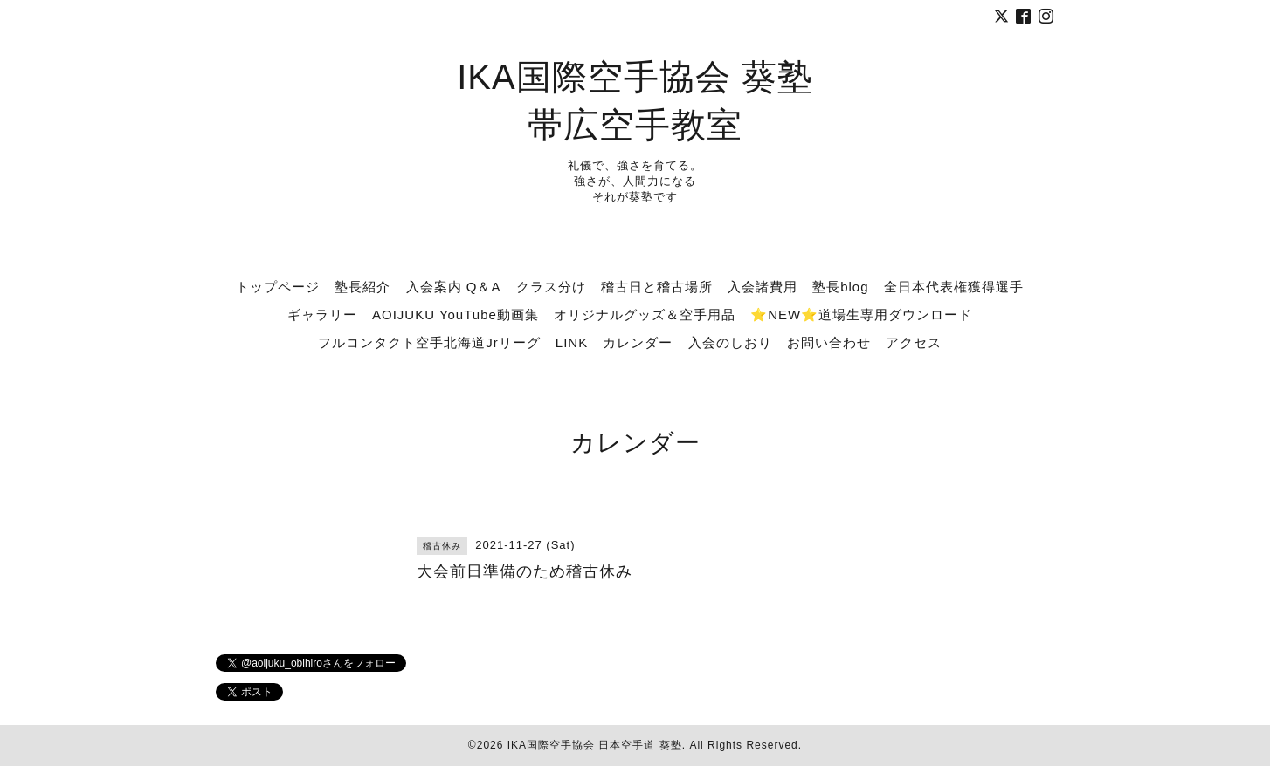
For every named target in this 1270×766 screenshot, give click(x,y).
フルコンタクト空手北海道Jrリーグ (429, 342)
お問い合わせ (829, 342)
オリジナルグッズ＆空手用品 (644, 314)
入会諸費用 (762, 286)
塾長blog (840, 286)
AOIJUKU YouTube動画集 (455, 314)
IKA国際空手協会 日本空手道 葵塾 (594, 745)
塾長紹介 (362, 286)
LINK (572, 342)
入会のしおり (730, 342)
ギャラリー (322, 314)
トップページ (278, 286)
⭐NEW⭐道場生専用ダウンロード (861, 314)
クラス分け (551, 286)
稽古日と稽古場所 (657, 286)
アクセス (914, 342)
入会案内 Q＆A (453, 286)
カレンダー (638, 342)
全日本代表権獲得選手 (954, 286)
